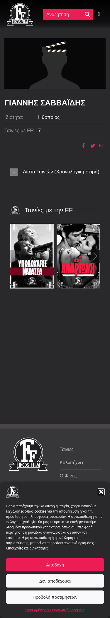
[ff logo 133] (20, 5)
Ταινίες (67, 449)
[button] (101, 492)
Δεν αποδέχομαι (55, 580)
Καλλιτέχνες (72, 462)
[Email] (99, 145)
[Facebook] (81, 145)
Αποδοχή (55, 564)
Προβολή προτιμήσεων (55, 597)
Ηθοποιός (49, 117)
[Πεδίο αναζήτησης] (64, 14)
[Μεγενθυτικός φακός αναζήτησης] (87, 14)
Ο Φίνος (68, 475)
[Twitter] (90, 145)
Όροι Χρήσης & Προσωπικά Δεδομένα (55, 610)
